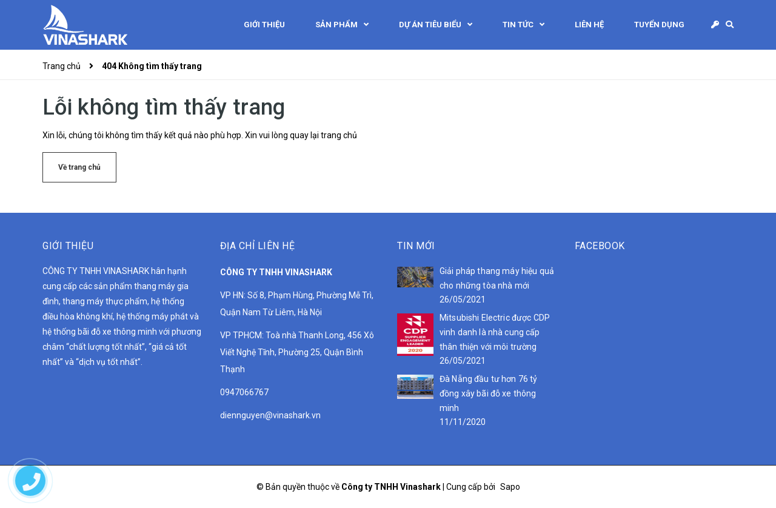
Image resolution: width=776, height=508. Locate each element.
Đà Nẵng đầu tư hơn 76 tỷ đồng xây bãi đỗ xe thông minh (488, 393)
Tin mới (416, 246)
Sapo (510, 487)
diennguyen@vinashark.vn (270, 415)
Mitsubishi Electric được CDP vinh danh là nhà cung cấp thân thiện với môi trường (495, 332)
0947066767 (244, 392)
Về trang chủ (79, 167)
